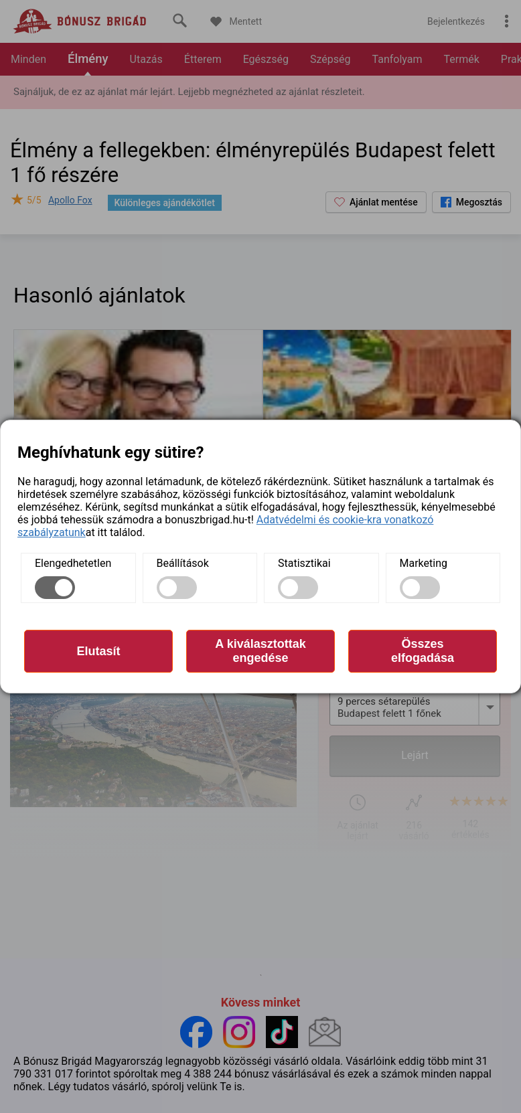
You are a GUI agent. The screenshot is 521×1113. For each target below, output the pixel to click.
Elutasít (98, 651)
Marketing (423, 563)
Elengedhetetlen (73, 563)
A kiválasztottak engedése (260, 651)
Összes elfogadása (422, 651)
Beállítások (183, 563)
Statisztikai (304, 563)
